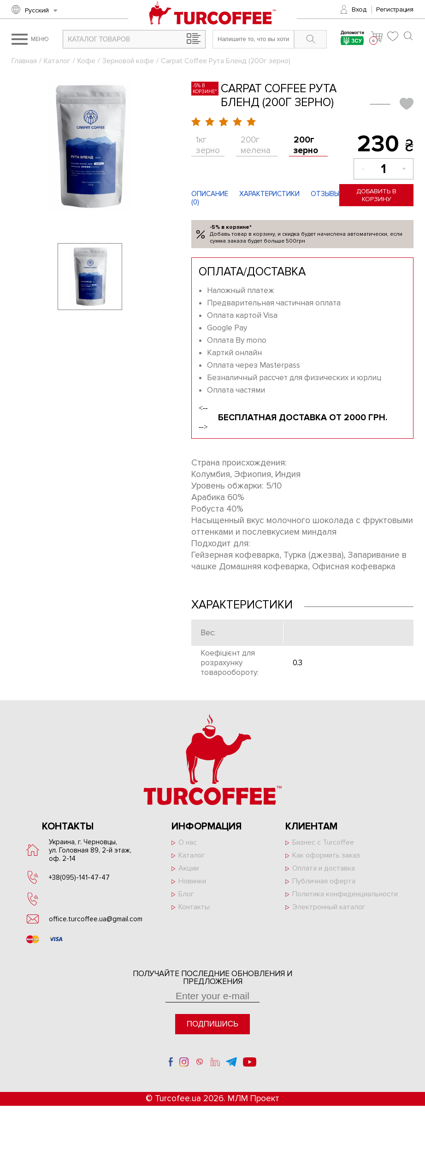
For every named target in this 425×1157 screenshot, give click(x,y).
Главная (24, 61)
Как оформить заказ (326, 855)
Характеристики (269, 194)
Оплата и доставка (323, 868)
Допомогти (352, 39)
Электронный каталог (329, 907)
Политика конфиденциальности (345, 894)
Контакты (194, 907)
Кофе (86, 61)
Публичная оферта (323, 881)
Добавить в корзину (376, 195)
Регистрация (394, 9)
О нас (187, 842)
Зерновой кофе (128, 61)
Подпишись (212, 1024)
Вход (359, 9)
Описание (209, 194)
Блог (186, 894)
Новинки (192, 881)
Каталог (57, 61)
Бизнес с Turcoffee (323, 842)
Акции (188, 868)
